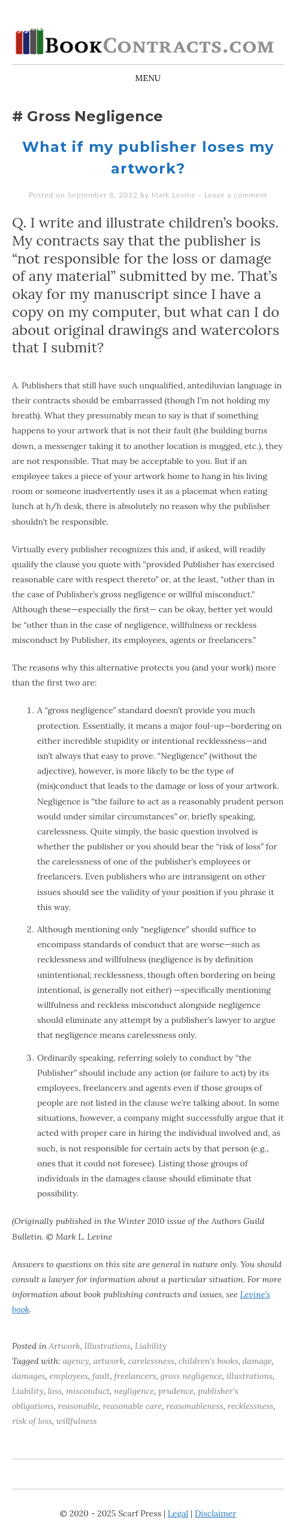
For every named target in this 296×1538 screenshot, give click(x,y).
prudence (176, 1391)
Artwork (64, 1345)
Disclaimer (215, 1513)
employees (68, 1376)
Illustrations (107, 1345)
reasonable (78, 1406)
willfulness (76, 1421)
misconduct (88, 1391)
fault (101, 1376)
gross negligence (191, 1376)
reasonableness (194, 1406)
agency (75, 1361)
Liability (151, 1345)
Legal (178, 1513)
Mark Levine (174, 194)
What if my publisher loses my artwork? (148, 157)
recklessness (250, 1406)
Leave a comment (235, 194)
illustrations (249, 1376)
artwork (108, 1361)
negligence (134, 1391)
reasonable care (132, 1406)
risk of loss (32, 1421)
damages (28, 1376)
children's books (208, 1361)
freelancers (135, 1376)
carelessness (151, 1361)
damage (256, 1361)
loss (55, 1391)
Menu (148, 78)
